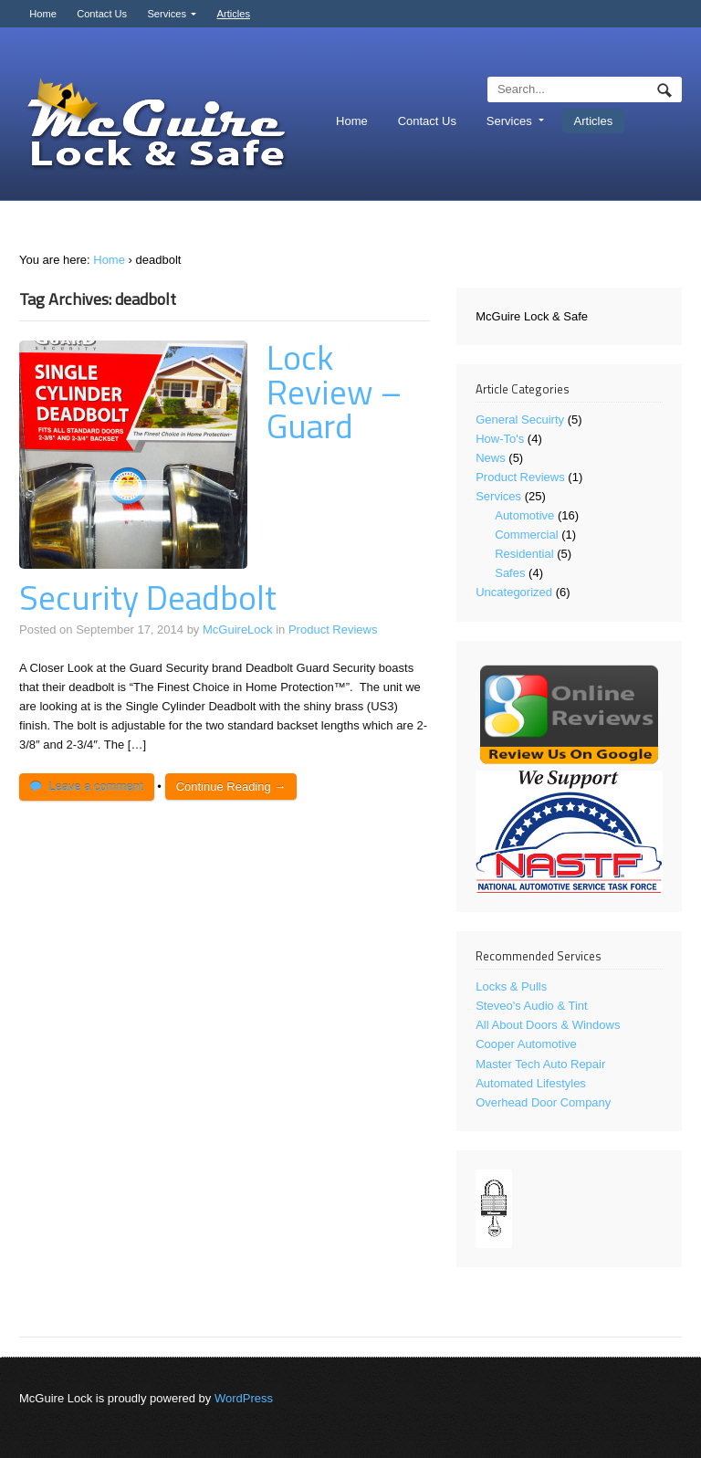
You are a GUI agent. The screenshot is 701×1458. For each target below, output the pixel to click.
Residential (524, 554)
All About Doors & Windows (548, 1025)
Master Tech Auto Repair (540, 1064)
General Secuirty (520, 419)
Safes (510, 573)
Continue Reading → (231, 786)
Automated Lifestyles (531, 1083)
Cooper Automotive (526, 1044)
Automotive (524, 515)
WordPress (243, 1398)
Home (43, 13)
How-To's (500, 439)
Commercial (526, 534)
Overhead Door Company (543, 1102)
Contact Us (102, 13)
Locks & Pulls (511, 986)
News (491, 458)
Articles (233, 13)
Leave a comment (95, 786)
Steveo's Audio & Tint (531, 1005)
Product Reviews (333, 629)
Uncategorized (514, 592)
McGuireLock (238, 629)
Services (166, 13)
